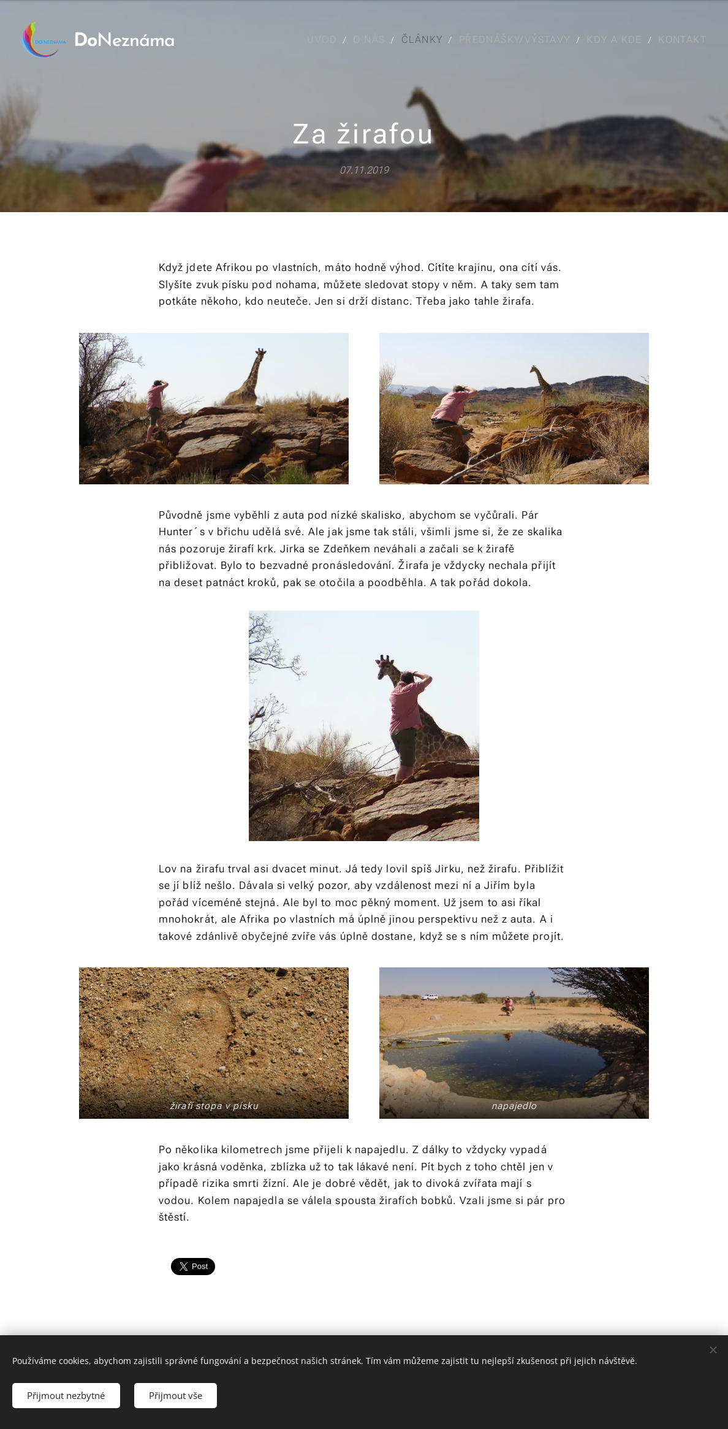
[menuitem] (327, 40)
